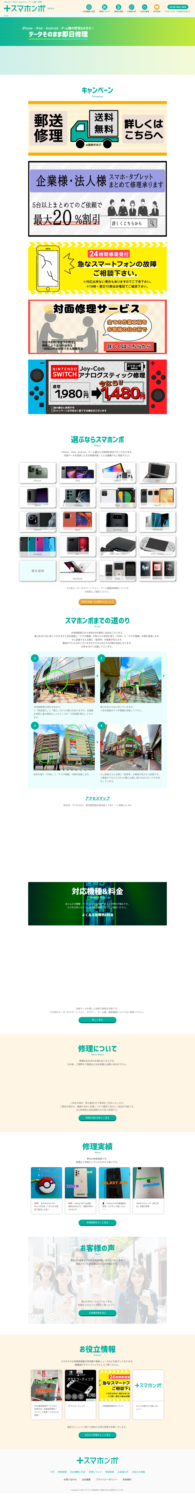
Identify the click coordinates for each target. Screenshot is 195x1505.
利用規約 (127, 1491)
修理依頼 (62, 1483)
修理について (95, 1483)
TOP (52, 1483)
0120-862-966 (178, 7)
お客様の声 (123, 1483)
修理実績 (109, 1483)
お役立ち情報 (138, 1483)
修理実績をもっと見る (97, 1230)
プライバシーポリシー (106, 1491)
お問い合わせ (70, 1491)
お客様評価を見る (97, 1324)
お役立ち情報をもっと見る (97, 1446)
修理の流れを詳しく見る (97, 1126)
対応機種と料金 (77, 1483)
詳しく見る (97, 1025)
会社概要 (86, 1491)
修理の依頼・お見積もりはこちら (97, 601)
